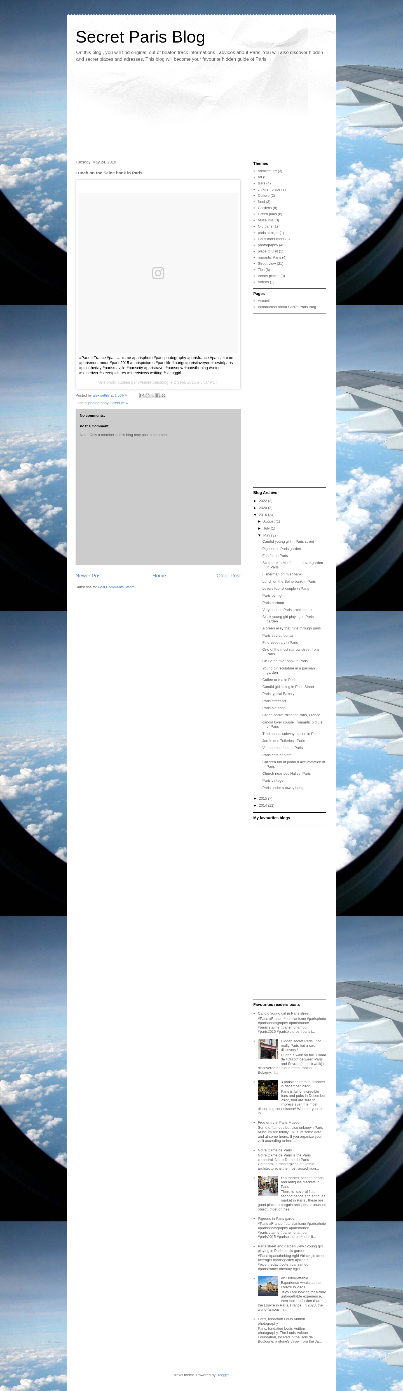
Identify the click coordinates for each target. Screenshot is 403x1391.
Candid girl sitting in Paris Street (288, 687)
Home (159, 576)
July (267, 528)
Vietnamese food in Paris (282, 748)
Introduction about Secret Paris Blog (287, 307)
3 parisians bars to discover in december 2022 (303, 1084)
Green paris (267, 214)
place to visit (268, 251)
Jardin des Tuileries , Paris (283, 741)
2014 (263, 805)
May (267, 535)
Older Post (229, 576)
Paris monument (271, 239)
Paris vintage (272, 780)
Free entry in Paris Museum (280, 1122)
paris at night (268, 233)
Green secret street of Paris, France (291, 715)
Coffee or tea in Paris (279, 680)
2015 (263, 798)
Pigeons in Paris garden (281, 549)
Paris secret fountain (279, 635)
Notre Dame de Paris (275, 1150)
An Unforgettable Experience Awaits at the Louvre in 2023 (300, 1282)
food (261, 202)
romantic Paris (269, 257)
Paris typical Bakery (278, 694)
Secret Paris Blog (140, 36)
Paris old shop (273, 708)
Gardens (265, 208)
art (260, 177)
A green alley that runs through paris (291, 628)
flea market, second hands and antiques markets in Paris (302, 1182)
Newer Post (89, 576)
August (269, 521)
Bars (261, 183)
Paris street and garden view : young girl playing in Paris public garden (290, 1248)
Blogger (223, 1375)
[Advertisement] (201, 112)
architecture (267, 171)
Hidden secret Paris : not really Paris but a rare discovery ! (300, 1045)
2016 (263, 515)
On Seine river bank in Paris (285, 661)
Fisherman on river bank (281, 574)
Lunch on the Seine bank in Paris (289, 581)
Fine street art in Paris (280, 642)
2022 (263, 501)
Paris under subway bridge (283, 788)
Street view (119, 403)
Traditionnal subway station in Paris (290, 734)
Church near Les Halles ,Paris (286, 773)
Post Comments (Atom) (117, 587)
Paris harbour (273, 603)
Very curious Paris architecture (286, 610)
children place (269, 189)
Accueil (264, 301)
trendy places (268, 276)
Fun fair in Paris (275, 556)
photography (98, 403)
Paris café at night (276, 755)
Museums (265, 220)
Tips (261, 270)
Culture (264, 195)
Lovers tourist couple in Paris (285, 588)
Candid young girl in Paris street (288, 541)
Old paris (265, 226)
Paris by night (273, 595)
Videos (263, 282)
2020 (263, 508)
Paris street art (274, 701)
